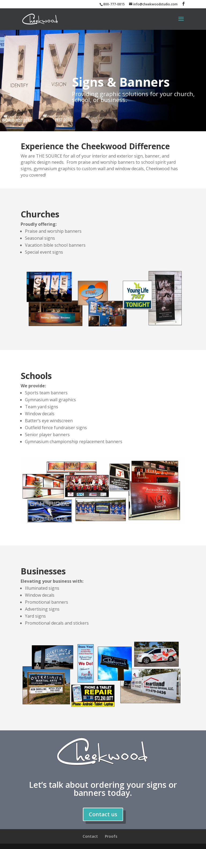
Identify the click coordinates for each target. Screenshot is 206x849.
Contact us (103, 814)
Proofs (111, 836)
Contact (90, 836)
